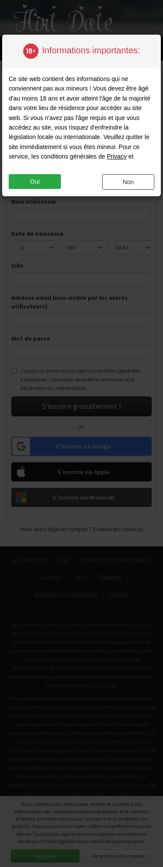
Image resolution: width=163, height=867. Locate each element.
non (128, 182)
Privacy (117, 156)
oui (35, 181)
